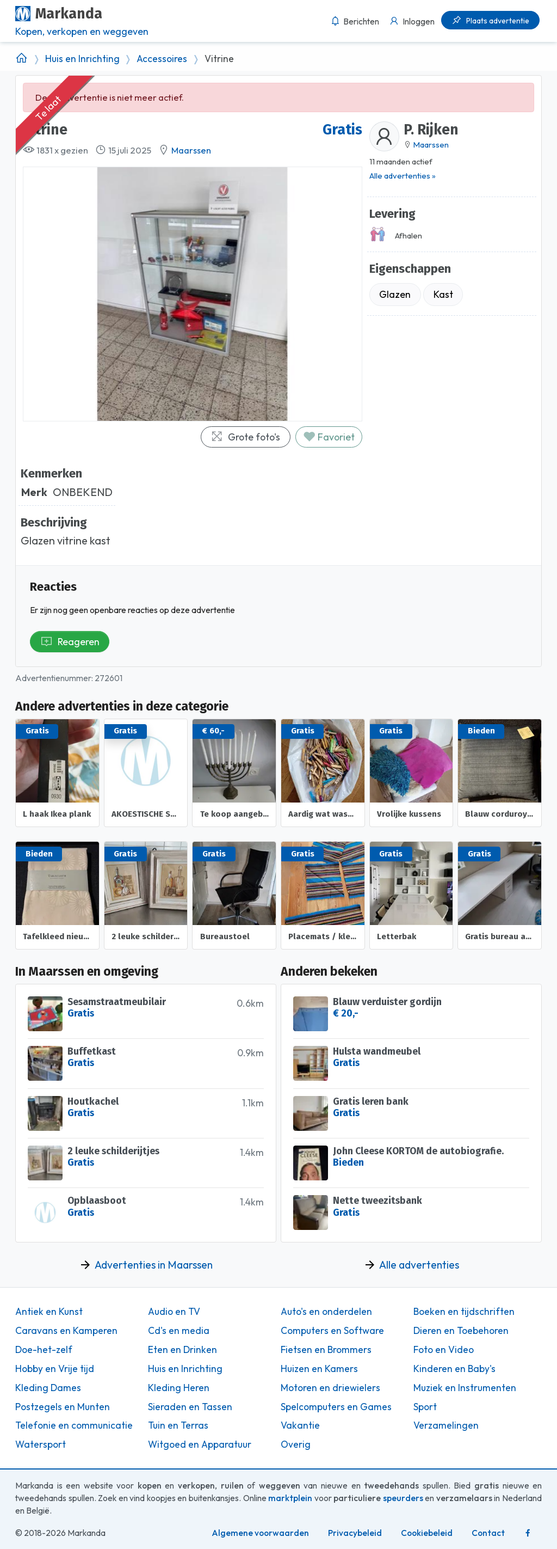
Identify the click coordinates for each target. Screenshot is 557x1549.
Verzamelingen (446, 1425)
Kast (443, 294)
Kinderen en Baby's (454, 1369)
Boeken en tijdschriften (464, 1312)
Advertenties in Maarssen (154, 1264)
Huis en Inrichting (82, 59)
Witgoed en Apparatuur (199, 1444)
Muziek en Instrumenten (464, 1388)
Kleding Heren (178, 1388)
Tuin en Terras (178, 1425)
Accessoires (162, 59)
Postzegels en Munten (62, 1407)
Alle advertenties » (402, 175)
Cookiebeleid (427, 1533)
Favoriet (329, 437)
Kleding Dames (48, 1388)
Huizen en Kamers (319, 1369)
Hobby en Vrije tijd (54, 1369)
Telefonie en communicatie (74, 1425)
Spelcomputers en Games (336, 1407)
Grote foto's (245, 437)
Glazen (395, 294)
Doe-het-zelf (43, 1350)
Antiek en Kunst (49, 1312)
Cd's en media (178, 1331)
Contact (488, 1533)
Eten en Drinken (182, 1350)
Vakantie (300, 1425)
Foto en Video (443, 1350)
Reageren (70, 641)
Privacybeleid (355, 1533)
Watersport (40, 1444)
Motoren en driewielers (330, 1388)
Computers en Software (332, 1331)
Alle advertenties (419, 1264)
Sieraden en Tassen (190, 1407)
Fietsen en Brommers (326, 1350)
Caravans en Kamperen (66, 1331)
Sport (425, 1407)
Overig (296, 1444)
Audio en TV (174, 1312)
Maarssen (191, 150)
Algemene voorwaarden (260, 1533)
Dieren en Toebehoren (461, 1331)
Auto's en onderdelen (326, 1312)
